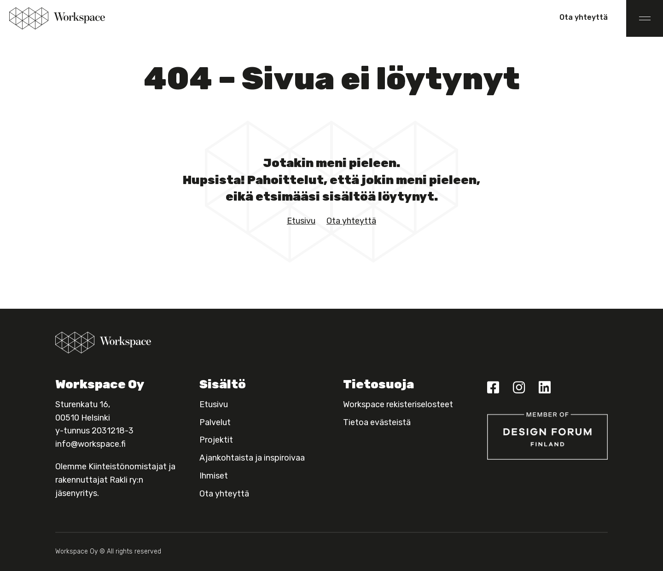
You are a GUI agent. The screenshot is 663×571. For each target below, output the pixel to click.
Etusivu (301, 221)
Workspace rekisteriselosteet (398, 404)
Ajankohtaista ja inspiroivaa (252, 458)
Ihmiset (213, 476)
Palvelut (215, 422)
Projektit (216, 440)
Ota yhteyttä (583, 17)
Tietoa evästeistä (377, 422)
